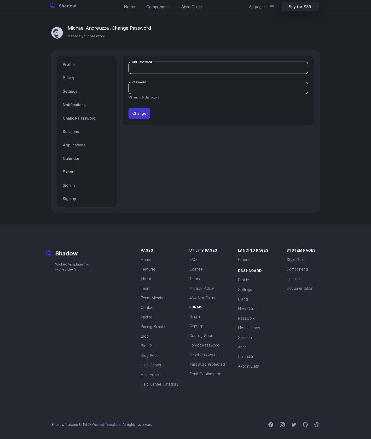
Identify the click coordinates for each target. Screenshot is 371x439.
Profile (243, 279)
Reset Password (203, 354)
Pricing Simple (153, 326)
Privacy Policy (201, 288)
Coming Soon (201, 335)
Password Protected (207, 364)
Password (139, 82)
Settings (245, 289)
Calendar (245, 356)
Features (148, 269)
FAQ (193, 259)
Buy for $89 (300, 6)
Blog (145, 336)
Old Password (142, 62)
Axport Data (248, 366)
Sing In (195, 316)
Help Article (150, 374)
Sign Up (196, 325)
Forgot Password (204, 345)
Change (139, 113)
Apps (242, 347)
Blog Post (149, 355)
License (196, 269)
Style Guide (191, 6)
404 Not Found (202, 297)
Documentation (299, 288)
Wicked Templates (107, 424)
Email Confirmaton (205, 373)
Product (245, 259)
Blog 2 (146, 345)
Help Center (151, 365)
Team (145, 288)
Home (129, 6)
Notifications (249, 327)
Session (245, 337)
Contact (148, 307)
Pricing (146, 317)
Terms (194, 278)
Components (158, 6)
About (146, 278)
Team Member (153, 297)
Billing (243, 299)
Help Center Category (160, 384)
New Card (246, 308)
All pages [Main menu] (262, 7)
